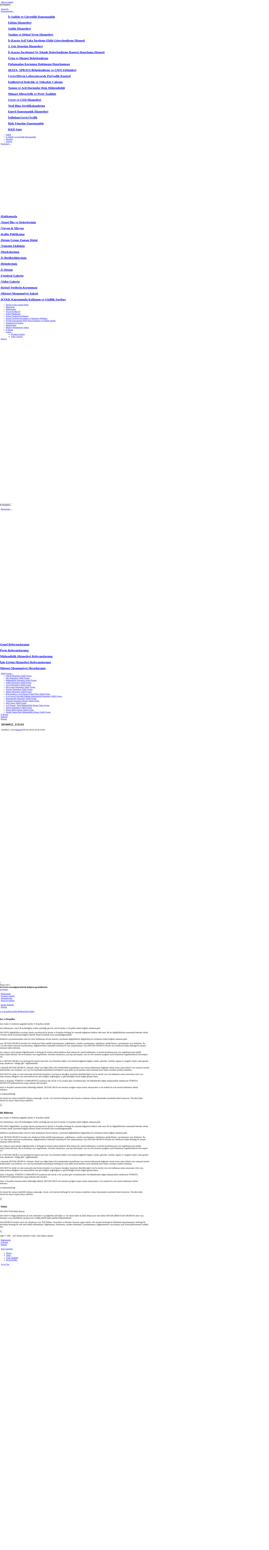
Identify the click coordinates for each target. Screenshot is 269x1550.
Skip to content (7, 2)
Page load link (7, 1249)
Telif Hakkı (29, 1011)
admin (18, 730)
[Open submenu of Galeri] (12, 332)
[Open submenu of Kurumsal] (10, 144)
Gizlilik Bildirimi (18, 1011)
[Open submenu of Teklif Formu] (12, 674)
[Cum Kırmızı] (134, 502)
